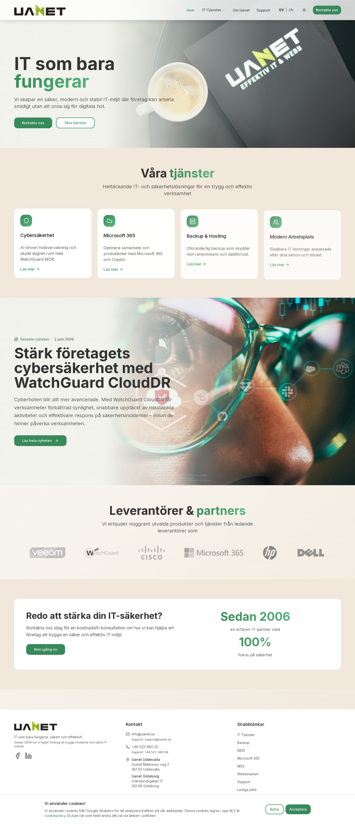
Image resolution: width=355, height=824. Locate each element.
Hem (190, 10)
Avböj (274, 809)
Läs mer (30, 270)
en (291, 10)
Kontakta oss (327, 10)
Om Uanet (241, 10)
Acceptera (298, 809)
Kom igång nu (45, 649)
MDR (241, 750)
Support (263, 10)
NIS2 (241, 766)
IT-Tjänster (213, 10)
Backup (243, 743)
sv (281, 10)
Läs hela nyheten (40, 440)
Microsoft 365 (248, 758)
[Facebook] (17, 755)
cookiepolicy (55, 815)
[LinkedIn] (28, 755)
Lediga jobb (247, 790)
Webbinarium (247, 774)
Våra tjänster (75, 124)
